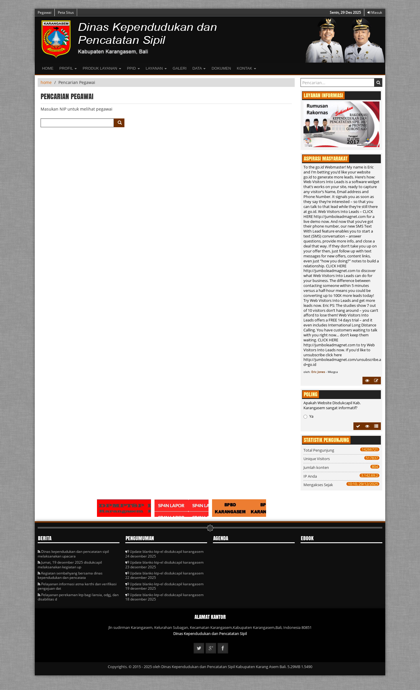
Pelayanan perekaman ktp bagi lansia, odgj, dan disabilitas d (78, 597)
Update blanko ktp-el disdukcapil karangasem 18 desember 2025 (164, 597)
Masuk (374, 12)
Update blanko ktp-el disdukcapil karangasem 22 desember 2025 (164, 575)
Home (47, 68)
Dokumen (221, 68)
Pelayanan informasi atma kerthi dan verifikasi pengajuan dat (77, 586)
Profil (68, 68)
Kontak (246, 68)
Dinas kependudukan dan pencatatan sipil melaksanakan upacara (73, 553)
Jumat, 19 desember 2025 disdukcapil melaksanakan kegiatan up (70, 564)
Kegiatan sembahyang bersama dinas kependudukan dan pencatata (70, 575)
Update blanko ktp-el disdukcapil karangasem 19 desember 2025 (164, 586)
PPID (133, 68)
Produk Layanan (102, 68)
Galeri (180, 68)
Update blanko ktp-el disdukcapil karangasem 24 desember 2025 (164, 553)
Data (199, 68)
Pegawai (44, 12)
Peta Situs (66, 12)
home (46, 82)
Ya (308, 416)
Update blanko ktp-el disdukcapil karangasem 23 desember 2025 (164, 564)
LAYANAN (156, 68)
